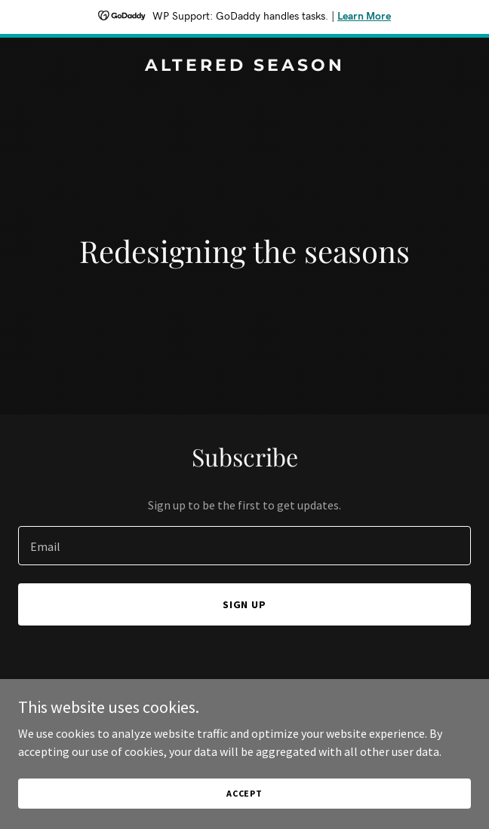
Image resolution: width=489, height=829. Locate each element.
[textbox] (244, 545)
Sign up (245, 604)
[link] (244, 66)
